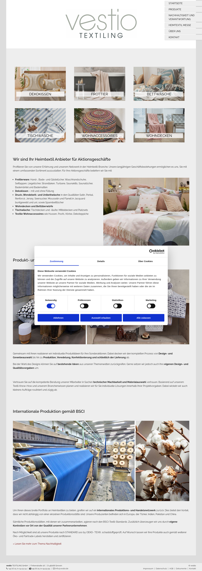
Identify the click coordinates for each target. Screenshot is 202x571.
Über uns (175, 31)
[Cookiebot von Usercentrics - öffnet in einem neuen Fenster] (151, 251)
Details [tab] (101, 261)
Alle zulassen (143, 318)
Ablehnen (58, 318)
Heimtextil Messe (180, 25)
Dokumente (181, 568)
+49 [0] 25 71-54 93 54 (16, 568)
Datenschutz (161, 568)
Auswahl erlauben (100, 318)
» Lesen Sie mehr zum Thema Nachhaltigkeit (37, 543)
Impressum (148, 568)
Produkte (175, 9)
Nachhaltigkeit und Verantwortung (181, 17)
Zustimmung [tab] (56, 261)
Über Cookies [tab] (145, 261)
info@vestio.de (60, 568)
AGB (171, 568)
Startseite (176, 3)
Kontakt (174, 37)
